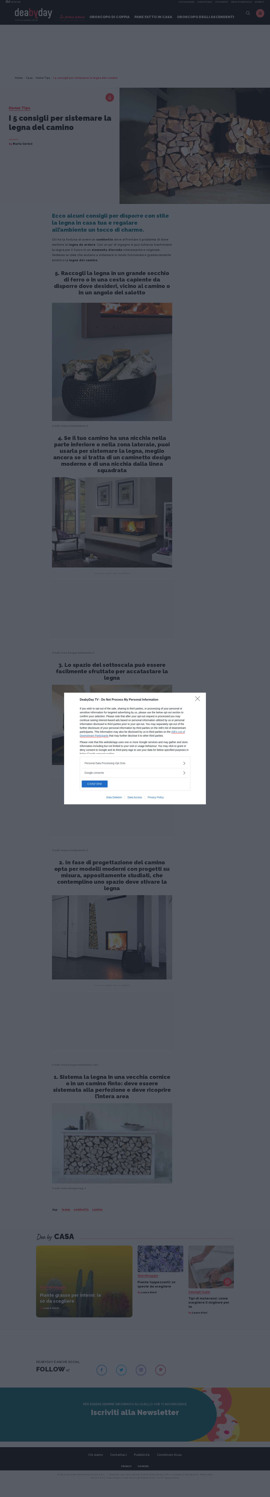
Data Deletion (114, 797)
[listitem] (135, 763)
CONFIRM (99, 784)
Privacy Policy (156, 797)
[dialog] (135, 748)
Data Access (135, 797)
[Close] (198, 699)
